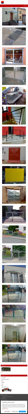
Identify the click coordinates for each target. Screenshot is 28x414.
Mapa (2, 372)
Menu (25, 5)
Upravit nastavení (7, 411)
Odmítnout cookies (15, 411)
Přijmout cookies (22, 411)
